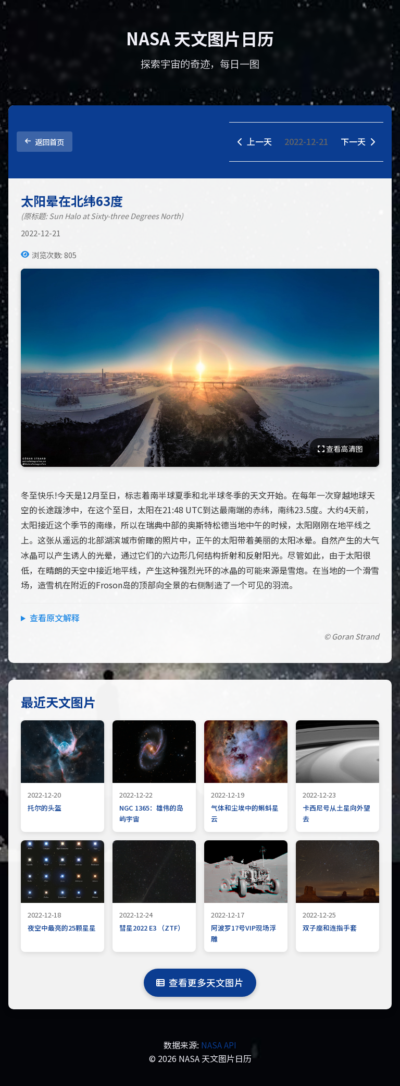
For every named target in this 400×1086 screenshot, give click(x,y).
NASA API (218, 1045)
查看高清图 (340, 448)
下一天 (358, 141)
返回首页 (44, 141)
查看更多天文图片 (200, 982)
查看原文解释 (55, 617)
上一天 (255, 141)
